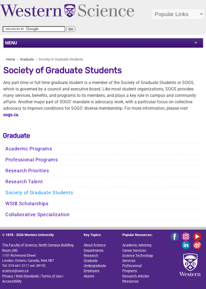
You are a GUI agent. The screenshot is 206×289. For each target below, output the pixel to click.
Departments (94, 250)
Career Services (134, 250)
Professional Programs (31, 159)
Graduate (27, 59)
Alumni (89, 276)
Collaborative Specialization (37, 214)
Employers (92, 271)
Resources (130, 281)
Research (91, 255)
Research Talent (24, 181)
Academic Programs (28, 148)
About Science (95, 245)
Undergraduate (95, 266)
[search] (34, 29)
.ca (10, 114)
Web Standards (27, 276)
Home (10, 59)
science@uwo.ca (15, 271)
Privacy (7, 276)
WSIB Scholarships (27, 203)
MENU (11, 42)
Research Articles (135, 276)
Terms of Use (51, 276)
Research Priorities (27, 170)
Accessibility (11, 281)
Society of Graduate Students (39, 192)
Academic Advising (136, 245)
